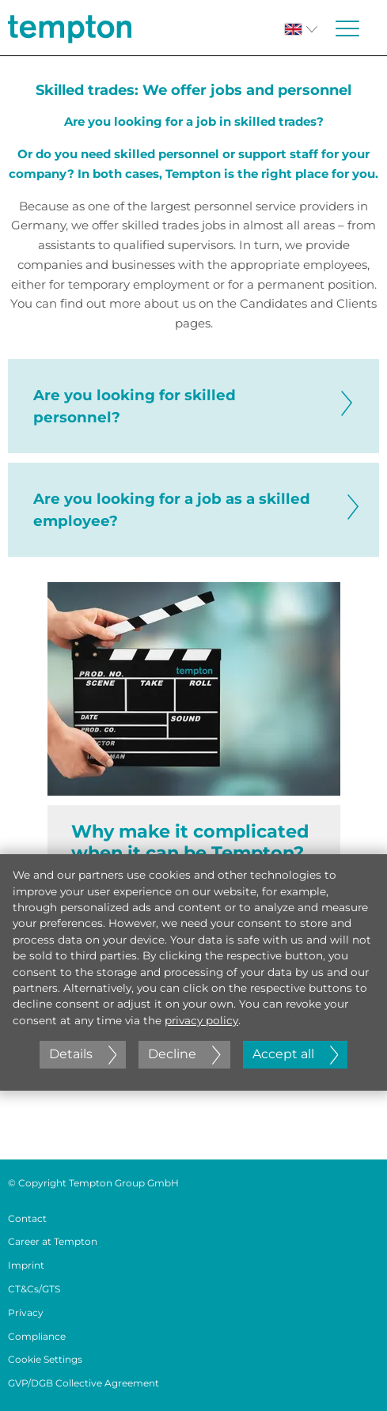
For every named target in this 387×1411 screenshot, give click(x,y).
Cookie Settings (45, 1359)
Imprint (26, 1265)
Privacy (26, 1312)
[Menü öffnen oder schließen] (347, 28)
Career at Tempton (52, 1241)
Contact (27, 1218)
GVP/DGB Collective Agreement (83, 1383)
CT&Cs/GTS (34, 1289)
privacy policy (201, 1020)
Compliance (37, 1336)
